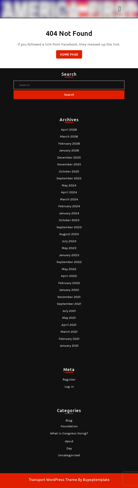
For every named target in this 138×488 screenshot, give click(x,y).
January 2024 (69, 213)
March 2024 (69, 199)
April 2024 (69, 192)
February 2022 (69, 283)
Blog (69, 420)
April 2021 (69, 325)
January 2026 (69, 150)
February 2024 (69, 206)
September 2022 (69, 262)
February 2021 (69, 339)
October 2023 (69, 220)
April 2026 (69, 129)
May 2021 (69, 318)
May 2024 (69, 185)
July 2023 (69, 241)
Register (69, 379)
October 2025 (69, 171)
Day (69, 448)
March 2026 (69, 136)
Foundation (69, 426)
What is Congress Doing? (69, 433)
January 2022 (69, 290)
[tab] (120, 8)
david (69, 441)
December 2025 (69, 157)
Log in (69, 386)
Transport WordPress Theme (53, 479)
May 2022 (69, 269)
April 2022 (69, 276)
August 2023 (69, 234)
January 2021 (69, 345)
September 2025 (69, 178)
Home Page (67, 53)
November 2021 (69, 297)
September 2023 (69, 227)
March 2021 (69, 332)
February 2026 (69, 143)
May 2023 (69, 248)
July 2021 (69, 311)
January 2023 (69, 255)
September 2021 (69, 304)
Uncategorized (69, 455)
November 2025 (69, 164)
